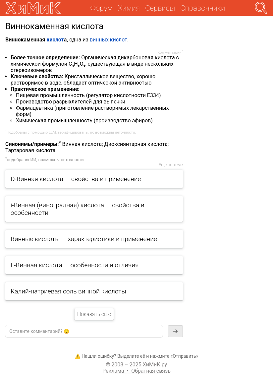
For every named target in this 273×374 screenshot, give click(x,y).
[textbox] (84, 331)
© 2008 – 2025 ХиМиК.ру (136, 364)
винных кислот (108, 39)
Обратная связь (151, 371)
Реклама (113, 371)
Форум (101, 8)
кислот (55, 39)
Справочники (202, 8)
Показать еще (94, 314)
